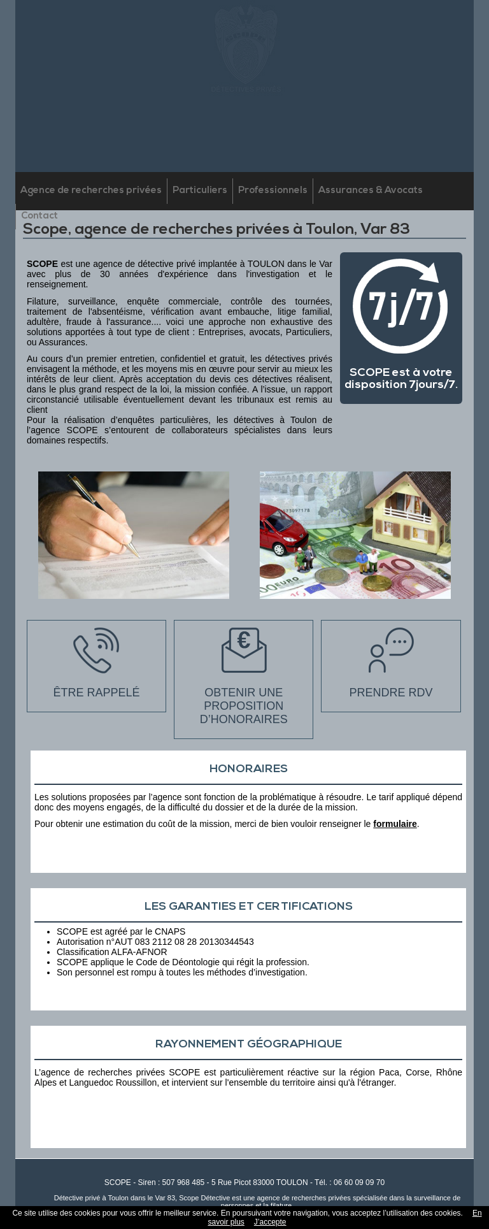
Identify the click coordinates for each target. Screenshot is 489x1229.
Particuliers (200, 191)
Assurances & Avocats (370, 191)
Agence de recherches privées (91, 191)
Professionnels (273, 191)
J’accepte (270, 1222)
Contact (39, 216)
